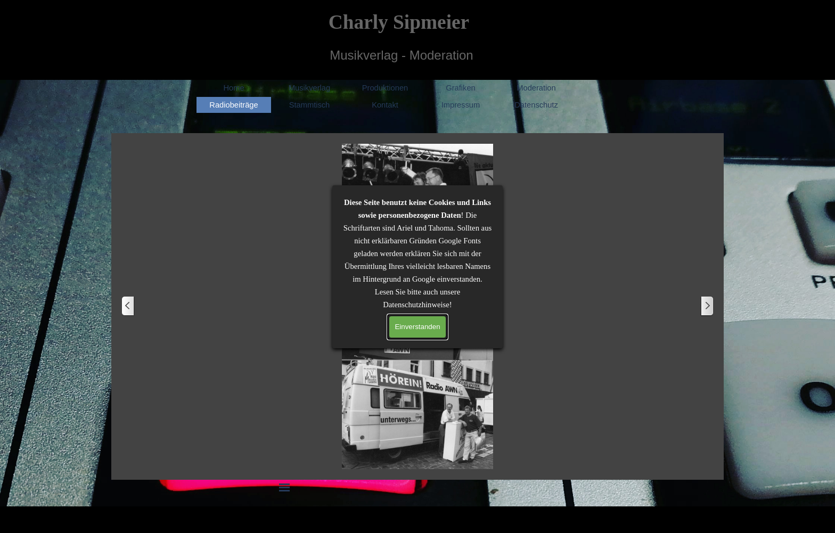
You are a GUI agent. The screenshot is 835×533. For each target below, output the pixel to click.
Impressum (460, 105)
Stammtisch (309, 105)
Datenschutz (536, 105)
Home (233, 88)
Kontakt (385, 105)
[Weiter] (706, 306)
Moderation (536, 88)
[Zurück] (128, 306)
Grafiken (460, 88)
